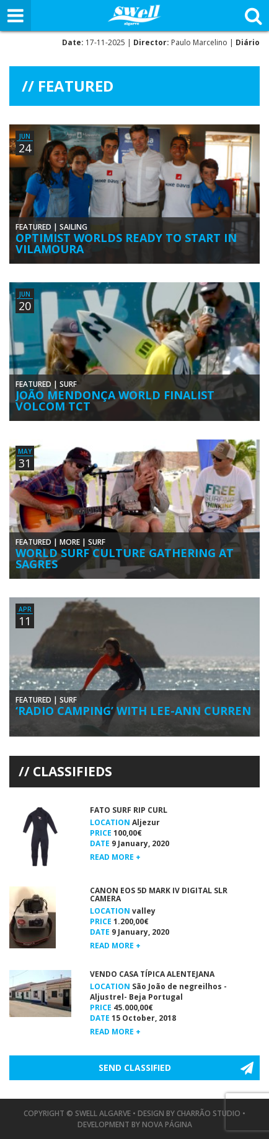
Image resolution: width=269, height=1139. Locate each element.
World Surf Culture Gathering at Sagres (124, 558)
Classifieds (72, 771)
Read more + (115, 857)
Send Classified (135, 1067)
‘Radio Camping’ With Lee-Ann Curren (133, 710)
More (70, 542)
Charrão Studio (208, 1113)
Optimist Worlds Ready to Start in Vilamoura (126, 243)
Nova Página (167, 1124)
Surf (68, 384)
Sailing (73, 227)
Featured (33, 227)
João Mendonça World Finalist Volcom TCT (114, 401)
